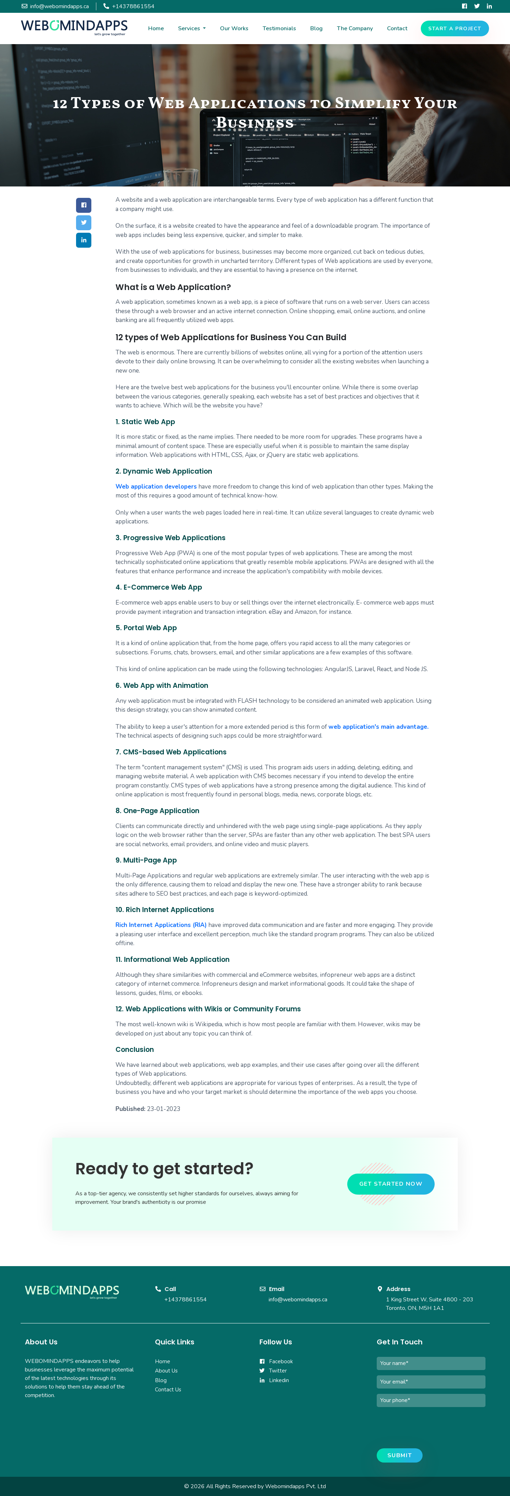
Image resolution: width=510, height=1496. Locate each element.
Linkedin (274, 1380)
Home (156, 28)
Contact (397, 28)
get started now (391, 1184)
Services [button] (190, 28)
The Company (355, 28)
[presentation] (431, 1429)
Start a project (455, 28)
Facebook (276, 1361)
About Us (166, 1370)
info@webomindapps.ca (298, 1299)
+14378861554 (185, 1299)
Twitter (273, 1370)
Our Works (234, 28)
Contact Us (168, 1389)
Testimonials (279, 28)
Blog (316, 28)
